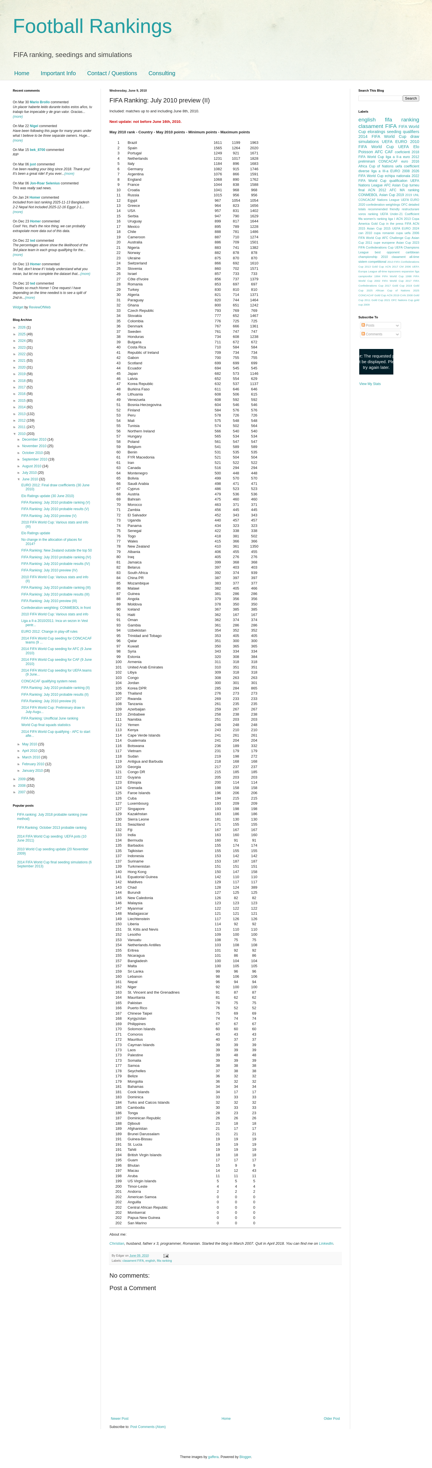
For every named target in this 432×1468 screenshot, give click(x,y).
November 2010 (34, 446)
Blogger (245, 1457)
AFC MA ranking (404, 190)
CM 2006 (405, 266)
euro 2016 (410, 161)
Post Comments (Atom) (148, 1427)
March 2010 (31, 757)
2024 (22, 341)
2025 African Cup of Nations (388, 290)
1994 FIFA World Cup (389, 276)
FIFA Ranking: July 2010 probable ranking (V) (55, 502)
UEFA (403, 146)
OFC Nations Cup (402, 300)
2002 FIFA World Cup (389, 280)
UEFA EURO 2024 (405, 228)
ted (32, 241)
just (33, 164)
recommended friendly (384, 209)
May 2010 (30, 744)
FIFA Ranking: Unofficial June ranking (49, 718)
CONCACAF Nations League (378, 199)
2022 (22, 354)
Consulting (161, 73)
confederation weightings (383, 204)
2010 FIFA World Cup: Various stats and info (54, 614)
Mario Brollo (40, 102)
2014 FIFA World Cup (382, 136)
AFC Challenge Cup (396, 237)
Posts (368, 325)
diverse (363, 171)
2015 (22, 401)
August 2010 (32, 466)
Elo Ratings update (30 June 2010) (47, 496)
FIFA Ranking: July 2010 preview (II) (48, 701)
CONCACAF (388, 161)
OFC (404, 204)
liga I (391, 218)
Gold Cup (378, 223)
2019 (22, 374)
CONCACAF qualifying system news (48, 681)
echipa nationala (397, 176)
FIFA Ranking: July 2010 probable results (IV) (55, 564)
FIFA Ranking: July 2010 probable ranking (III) (56, 588)
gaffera (213, 1457)
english (150, 1260)
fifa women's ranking (372, 218)
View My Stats (370, 384)
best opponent (387, 252)
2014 (22, 407)
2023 (22, 348)
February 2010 (33, 764)
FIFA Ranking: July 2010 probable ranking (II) (55, 688)
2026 (22, 327)
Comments (372, 334)
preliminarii (366, 161)
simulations (368, 141)
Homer (35, 197)
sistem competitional (372, 261)
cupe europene (384, 242)
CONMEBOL (368, 195)
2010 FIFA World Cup (388, 144)
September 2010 (35, 459)
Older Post (332, 1419)
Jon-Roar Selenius (45, 183)
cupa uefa (403, 233)
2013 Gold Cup (374, 266)
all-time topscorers (389, 271)
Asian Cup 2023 (407, 242)
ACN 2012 (377, 190)
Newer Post (119, 1419)
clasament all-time (405, 256)
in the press (394, 223)
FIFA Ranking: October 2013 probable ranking (51, 828)
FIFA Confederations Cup (376, 247)
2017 (22, 387)
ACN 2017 (391, 266)
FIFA (408, 223)
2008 (22, 786)
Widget (18, 307)
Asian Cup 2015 (379, 228)
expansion (408, 271)
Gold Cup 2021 (380, 300)
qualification (398, 181)
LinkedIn (326, 1243)
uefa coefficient (407, 166)
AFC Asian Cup (396, 185)
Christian (116, 1243)
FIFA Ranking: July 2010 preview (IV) (49, 570)
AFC (379, 152)
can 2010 (365, 233)
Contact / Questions (112, 73)
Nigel (34, 126)
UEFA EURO (394, 141)
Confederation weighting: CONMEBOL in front (56, 608)
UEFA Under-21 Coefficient (399, 214)
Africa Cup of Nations (375, 166)
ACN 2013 (403, 218)
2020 (22, 367)
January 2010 (33, 771)
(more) (18, 117)
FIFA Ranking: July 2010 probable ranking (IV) (56, 557)
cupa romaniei (384, 233)
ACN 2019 (393, 295)
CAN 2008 (406, 295)
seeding (394, 131)
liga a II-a (393, 157)
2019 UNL (412, 195)
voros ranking (368, 214)
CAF (389, 152)
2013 (22, 414)
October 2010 (33, 453)
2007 (22, 792)
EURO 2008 (400, 171)
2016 (22, 394)
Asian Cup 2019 (391, 195)
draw (414, 136)
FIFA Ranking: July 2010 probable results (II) (55, 695)
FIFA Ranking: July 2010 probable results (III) (55, 594)
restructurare (410, 209)
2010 (22, 434)
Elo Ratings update (35, 533)
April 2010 (30, 751)
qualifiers (411, 131)
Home (21, 73)
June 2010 (30, 479)
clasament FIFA (133, 1260)
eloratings (376, 131)
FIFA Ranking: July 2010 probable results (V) (55, 509)
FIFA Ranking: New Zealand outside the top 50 (56, 550)
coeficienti (402, 152)
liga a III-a (380, 171)
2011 (22, 427)
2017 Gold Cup (394, 285)
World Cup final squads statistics (45, 725)
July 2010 (30, 473)
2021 (22, 361)
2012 (22, 420)
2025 (22, 334)
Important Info (58, 73)
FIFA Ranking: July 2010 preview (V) (48, 516)
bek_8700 (37, 150)
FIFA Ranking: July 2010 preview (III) (49, 601)
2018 (22, 381)
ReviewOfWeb (40, 307)
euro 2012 (411, 157)
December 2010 (34, 439)
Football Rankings (92, 26)
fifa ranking (164, 1260)
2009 (22, 779)
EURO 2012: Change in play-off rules (49, 632)
